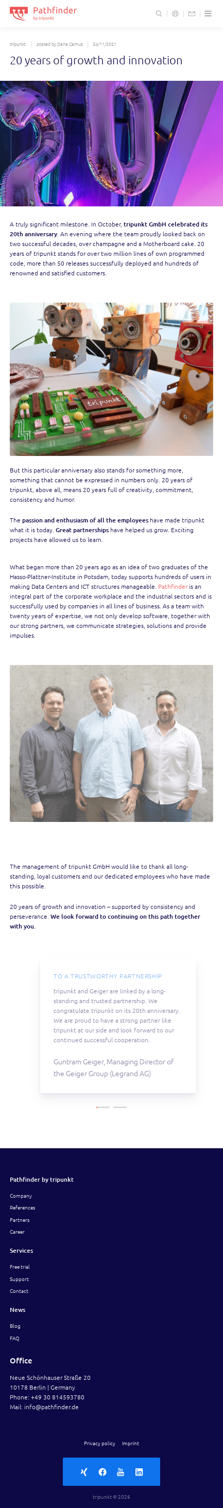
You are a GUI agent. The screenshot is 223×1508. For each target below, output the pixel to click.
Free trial (20, 1267)
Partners (19, 1220)
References (22, 1207)
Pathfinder (173, 586)
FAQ (15, 1338)
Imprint (130, 1443)
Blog (15, 1326)
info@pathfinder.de (51, 1407)
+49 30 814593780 (57, 1397)
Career (17, 1232)
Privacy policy (99, 1443)
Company (21, 1196)
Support (19, 1279)
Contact (19, 1291)
